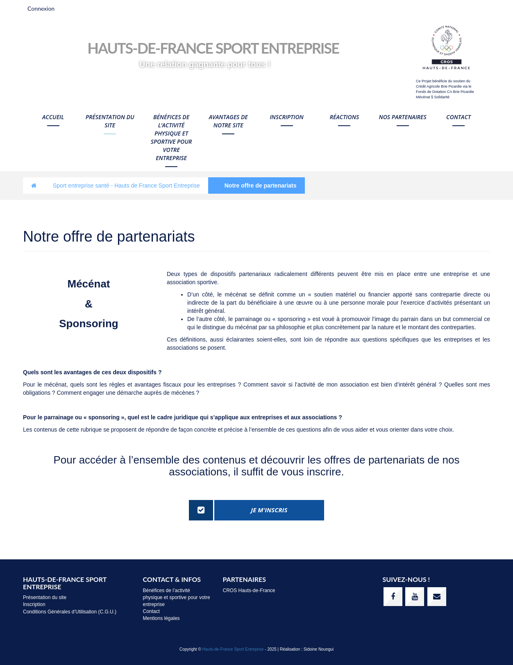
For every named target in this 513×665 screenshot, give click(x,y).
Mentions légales (161, 618)
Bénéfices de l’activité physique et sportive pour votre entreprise (171, 137)
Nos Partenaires (402, 117)
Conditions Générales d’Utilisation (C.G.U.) (69, 612)
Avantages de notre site (228, 121)
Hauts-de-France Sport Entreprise (233, 649)
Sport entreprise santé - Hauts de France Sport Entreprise (126, 185)
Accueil (53, 117)
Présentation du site (110, 121)
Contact (458, 117)
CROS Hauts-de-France (249, 590)
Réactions (344, 117)
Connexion (40, 8)
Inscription (286, 117)
